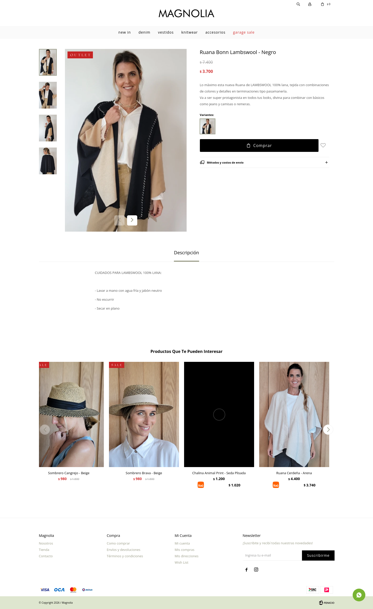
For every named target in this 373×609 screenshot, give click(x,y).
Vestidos (166, 32)
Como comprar (118, 543)
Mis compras (184, 549)
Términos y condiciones (125, 556)
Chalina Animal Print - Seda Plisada (219, 473)
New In (124, 32)
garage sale (244, 32)
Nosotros (46, 543)
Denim (144, 32)
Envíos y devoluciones (123, 549)
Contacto (46, 556)
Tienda (44, 549)
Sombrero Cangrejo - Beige (69, 473)
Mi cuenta (182, 543)
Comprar (262, 145)
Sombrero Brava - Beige (144, 473)
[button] (132, 220)
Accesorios (215, 32)
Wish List (181, 562)
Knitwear (189, 32)
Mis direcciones (186, 556)
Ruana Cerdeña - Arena (294, 473)
